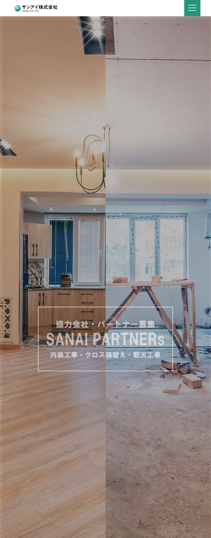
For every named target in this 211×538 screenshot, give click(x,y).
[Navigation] (192, 8)
